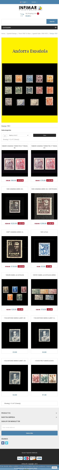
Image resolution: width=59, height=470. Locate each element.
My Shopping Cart (29, 14)
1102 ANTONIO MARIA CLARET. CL (44, 318)
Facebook (2, 442)
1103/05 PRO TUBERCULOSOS (44, 361)
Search (52, 21)
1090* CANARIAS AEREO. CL (14, 232)
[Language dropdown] (24, 2)
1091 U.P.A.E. (44, 232)
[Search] (29, 21)
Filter (44, 135)
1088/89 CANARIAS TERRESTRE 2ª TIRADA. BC (15, 147)
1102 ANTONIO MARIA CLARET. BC (15, 318)
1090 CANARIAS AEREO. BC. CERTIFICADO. (44, 189)
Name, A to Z (19, 135)
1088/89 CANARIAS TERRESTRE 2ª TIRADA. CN (44, 147)
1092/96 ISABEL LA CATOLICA (15, 275)
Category (7, 28)
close (54, 467)
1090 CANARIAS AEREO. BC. (14, 189)
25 (5, 136)
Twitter (6, 442)
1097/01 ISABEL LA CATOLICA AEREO (44, 275)
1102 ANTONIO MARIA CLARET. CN (15, 361)
